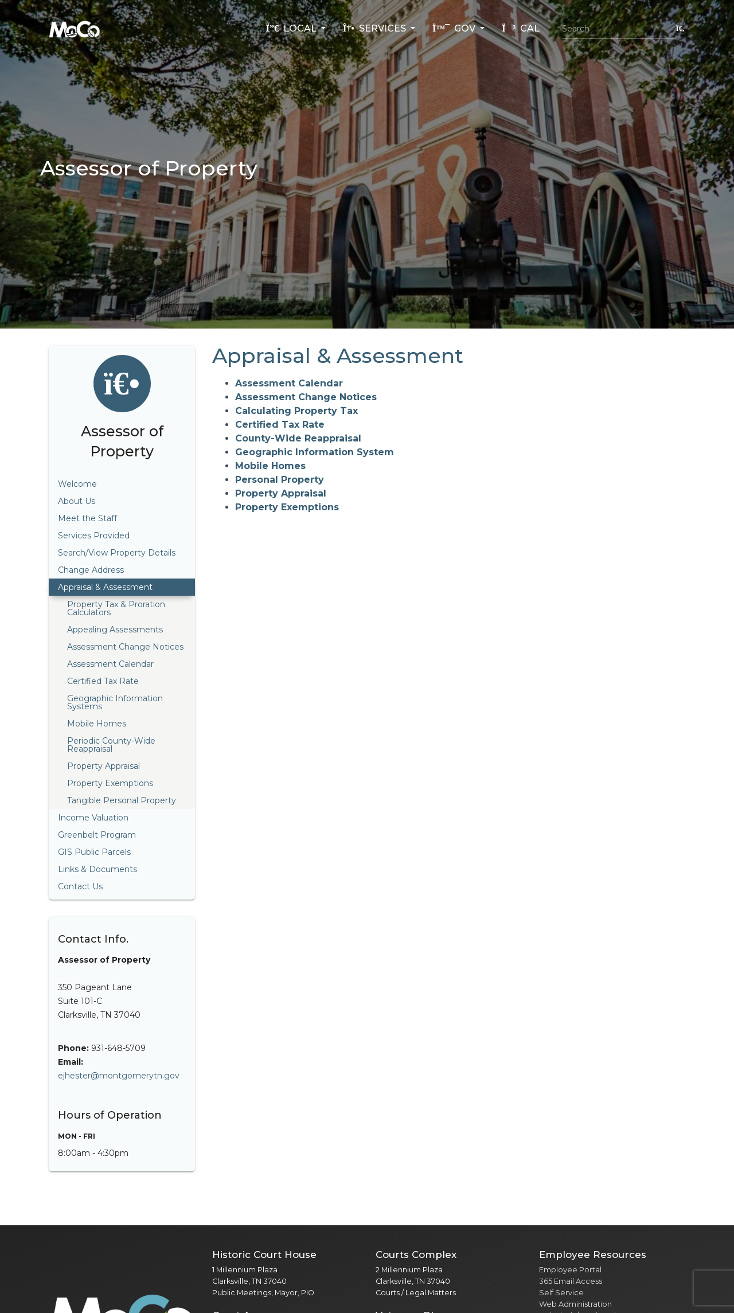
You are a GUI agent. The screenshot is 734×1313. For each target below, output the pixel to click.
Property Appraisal (280, 493)
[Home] (74, 28)
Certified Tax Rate (280, 424)
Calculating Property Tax (296, 410)
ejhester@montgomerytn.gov (118, 1075)
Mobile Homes (270, 465)
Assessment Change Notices (306, 397)
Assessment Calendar (289, 383)
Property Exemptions (287, 507)
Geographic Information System (314, 452)
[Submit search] (680, 28)
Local (292, 28)
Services (375, 28)
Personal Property (279, 479)
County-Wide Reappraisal (298, 438)
